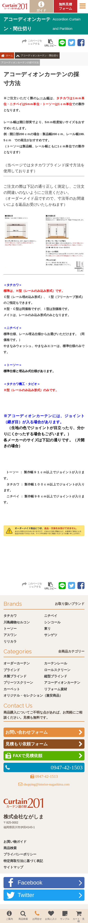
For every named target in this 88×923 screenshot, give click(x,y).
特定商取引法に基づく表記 (23, 861)
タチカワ (10, 616)
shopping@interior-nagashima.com (46, 784)
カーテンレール (55, 663)
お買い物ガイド (15, 841)
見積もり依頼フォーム (26, 744)
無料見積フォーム (65, 6)
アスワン (10, 635)
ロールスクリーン (57, 670)
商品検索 (10, 848)
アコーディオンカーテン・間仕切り (39, 55)
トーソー (10, 628)
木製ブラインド (15, 676)
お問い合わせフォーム (26, 732)
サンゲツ (50, 635)
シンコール (52, 622)
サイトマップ (13, 867)
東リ (47, 628)
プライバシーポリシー (20, 854)
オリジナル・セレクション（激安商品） (33, 695)
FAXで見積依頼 (27, 755)
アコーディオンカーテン (62, 682)
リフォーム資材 (55, 689)
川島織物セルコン (17, 622)
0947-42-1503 (67, 767)
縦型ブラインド (55, 676)
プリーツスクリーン (18, 682)
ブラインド (12, 670)
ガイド (41, 10)
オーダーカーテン (17, 663)
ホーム (9, 55)
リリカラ (10, 641)
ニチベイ (50, 616)
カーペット (12, 689)
